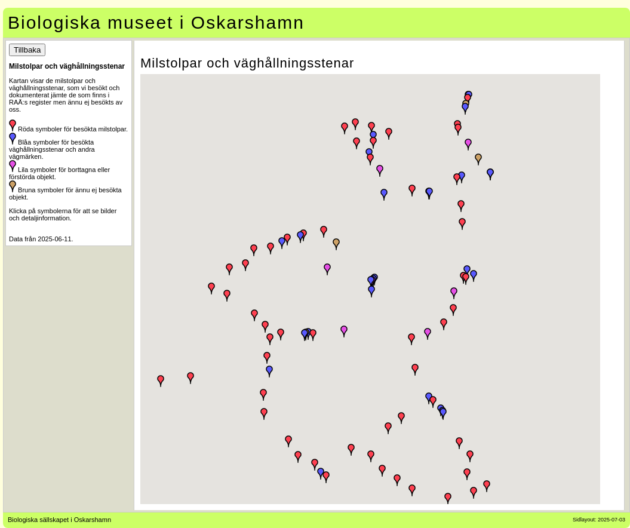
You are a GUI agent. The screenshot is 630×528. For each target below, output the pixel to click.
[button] (467, 474)
